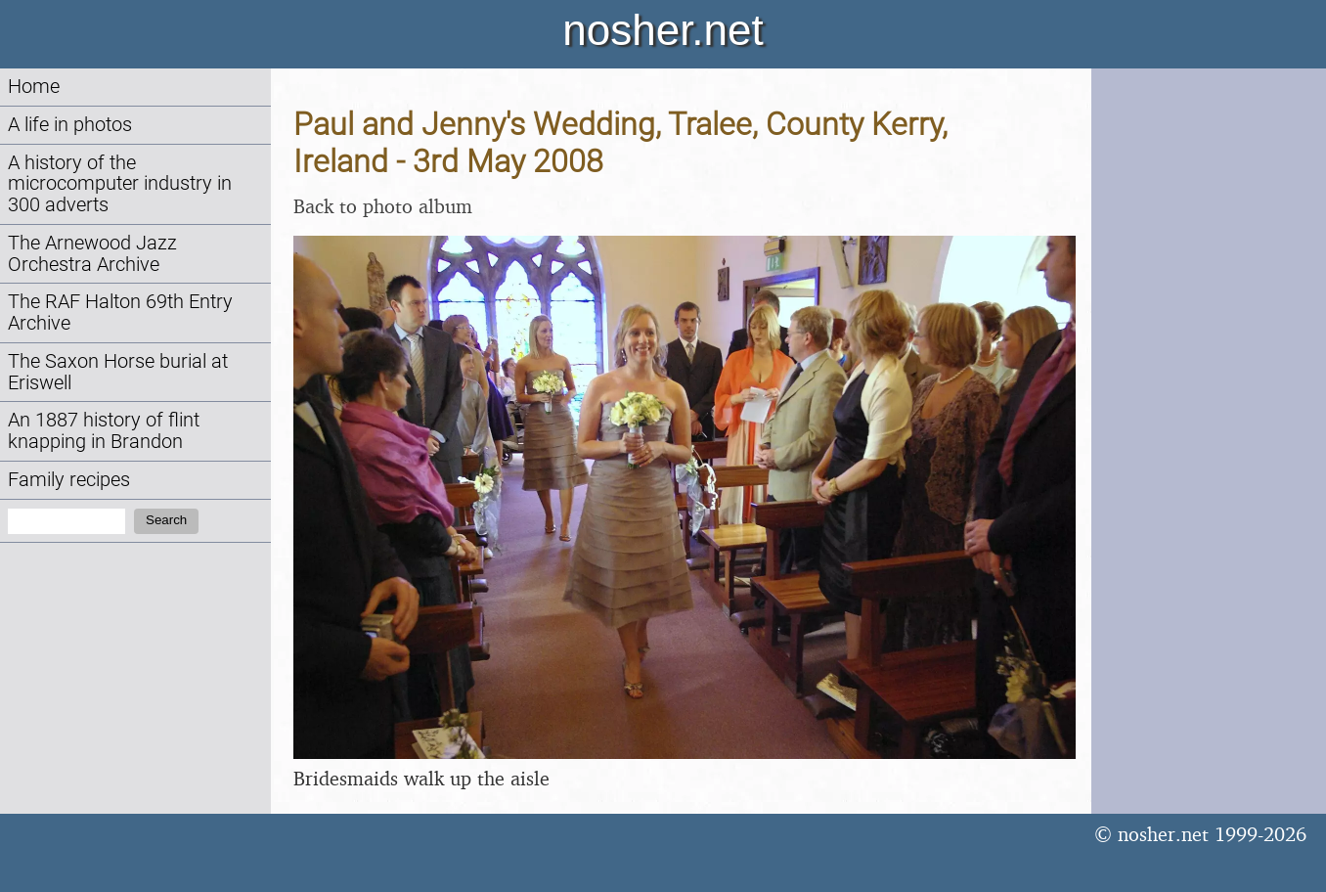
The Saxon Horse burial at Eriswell (118, 372)
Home (34, 86)
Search (166, 520)
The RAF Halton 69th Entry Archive (120, 312)
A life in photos (70, 124)
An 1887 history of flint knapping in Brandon (103, 431)
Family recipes (69, 479)
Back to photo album (382, 206)
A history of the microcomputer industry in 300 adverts (120, 184)
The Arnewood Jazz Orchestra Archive (92, 254)
